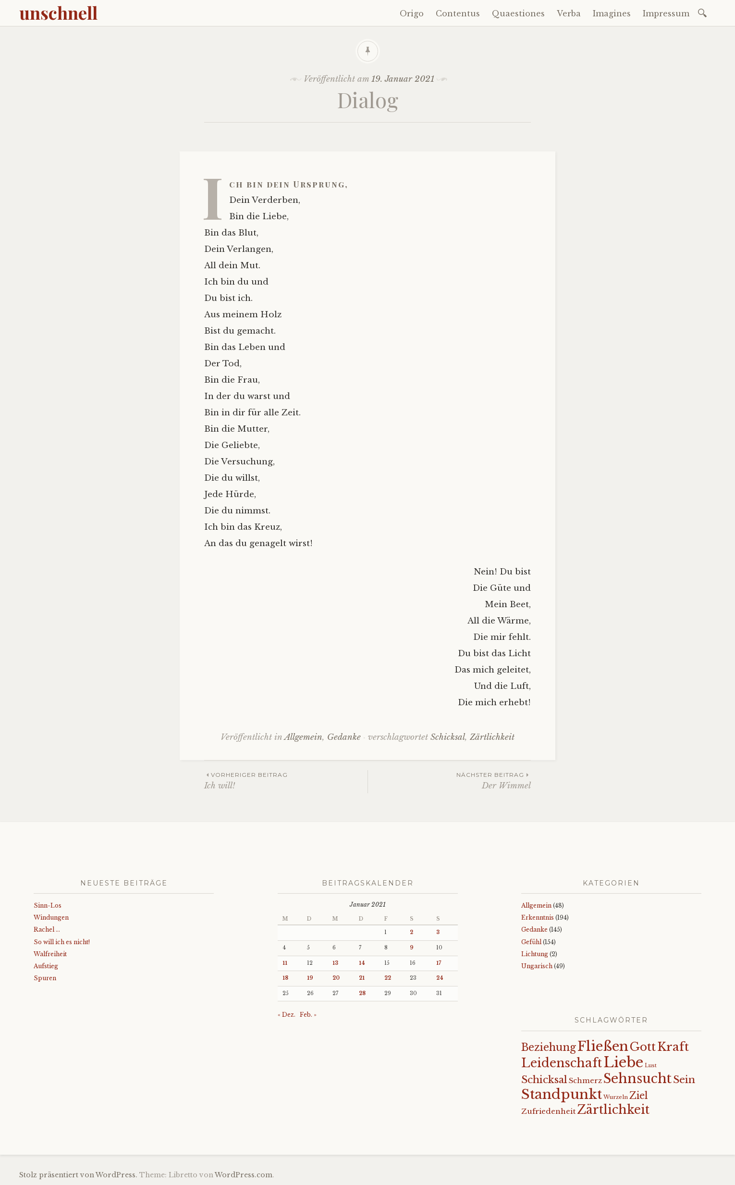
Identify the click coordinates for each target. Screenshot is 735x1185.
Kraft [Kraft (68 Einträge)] (673, 1046)
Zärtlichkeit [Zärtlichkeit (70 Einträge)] (613, 1109)
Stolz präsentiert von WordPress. (78, 1175)
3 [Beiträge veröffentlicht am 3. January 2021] (438, 932)
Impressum (666, 13)
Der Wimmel (449, 780)
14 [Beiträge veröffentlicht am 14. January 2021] (362, 963)
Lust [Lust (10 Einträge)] (651, 1065)
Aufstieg (46, 966)
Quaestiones (518, 13)
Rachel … (47, 929)
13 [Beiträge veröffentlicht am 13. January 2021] (335, 963)
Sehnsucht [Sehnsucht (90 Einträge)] (637, 1078)
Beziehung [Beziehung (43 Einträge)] (548, 1047)
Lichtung (534, 954)
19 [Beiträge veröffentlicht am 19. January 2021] (310, 978)
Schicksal (447, 737)
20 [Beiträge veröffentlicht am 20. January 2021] (336, 978)
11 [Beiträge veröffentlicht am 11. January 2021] (284, 963)
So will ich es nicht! (62, 942)
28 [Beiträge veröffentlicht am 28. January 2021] (362, 993)
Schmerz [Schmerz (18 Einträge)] (585, 1080)
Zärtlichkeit (492, 737)
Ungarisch (536, 966)
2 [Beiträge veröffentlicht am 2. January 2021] (411, 932)
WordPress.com (243, 1175)
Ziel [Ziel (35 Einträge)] (638, 1095)
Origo (412, 13)
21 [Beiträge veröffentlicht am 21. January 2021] (362, 978)
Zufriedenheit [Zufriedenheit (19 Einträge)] (548, 1111)
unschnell (58, 12)
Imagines (612, 13)
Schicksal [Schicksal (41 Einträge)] (544, 1079)
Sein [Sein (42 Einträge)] (684, 1079)
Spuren (45, 978)
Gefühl (531, 942)
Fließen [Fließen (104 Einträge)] (602, 1046)
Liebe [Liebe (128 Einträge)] (623, 1062)
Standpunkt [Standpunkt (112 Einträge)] (561, 1094)
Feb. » (308, 1014)
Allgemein (303, 737)
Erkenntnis (537, 917)
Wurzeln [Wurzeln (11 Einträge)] (615, 1097)
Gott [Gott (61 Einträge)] (643, 1047)
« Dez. (286, 1014)
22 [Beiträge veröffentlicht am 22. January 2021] (387, 978)
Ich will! (286, 780)
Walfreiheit (50, 954)
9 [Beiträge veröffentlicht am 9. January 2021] (412, 948)
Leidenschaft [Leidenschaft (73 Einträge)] (561, 1063)
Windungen (51, 917)
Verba (569, 13)
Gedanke (344, 737)
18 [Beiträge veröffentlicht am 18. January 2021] (285, 978)
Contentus (458, 13)
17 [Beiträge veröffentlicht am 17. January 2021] (438, 963)
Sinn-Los (47, 905)
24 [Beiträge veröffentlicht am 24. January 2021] (439, 978)
